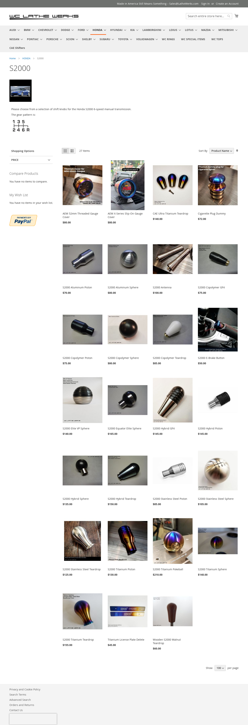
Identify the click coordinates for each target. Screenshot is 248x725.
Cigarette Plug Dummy (212, 213)
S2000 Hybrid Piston (210, 428)
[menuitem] (13, 30)
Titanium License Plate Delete (126, 639)
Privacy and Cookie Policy (24, 689)
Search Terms (17, 694)
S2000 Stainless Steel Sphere (216, 498)
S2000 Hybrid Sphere (76, 498)
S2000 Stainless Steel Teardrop (82, 569)
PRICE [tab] (14, 160)
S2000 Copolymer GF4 (211, 287)
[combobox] (209, 16)
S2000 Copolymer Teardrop (169, 358)
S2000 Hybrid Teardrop (122, 498)
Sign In (205, 3)
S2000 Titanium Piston (121, 569)
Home (12, 58)
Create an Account (227, 3)
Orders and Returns (21, 705)
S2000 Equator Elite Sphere (124, 428)
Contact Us (16, 710)
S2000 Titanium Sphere (212, 569)
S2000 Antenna (162, 287)
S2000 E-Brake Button (211, 358)
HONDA (26, 58)
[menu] (124, 39)
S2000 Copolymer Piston (77, 358)
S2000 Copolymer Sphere (123, 358)
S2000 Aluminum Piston (77, 287)
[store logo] (44, 16)
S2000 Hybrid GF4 (164, 428)
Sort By (203, 151)
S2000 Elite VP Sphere (76, 428)
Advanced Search (20, 699)
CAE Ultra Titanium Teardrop (170, 213)
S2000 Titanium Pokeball (168, 569)
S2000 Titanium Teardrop (78, 639)
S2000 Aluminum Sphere (123, 287)
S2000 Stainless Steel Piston (170, 498)
